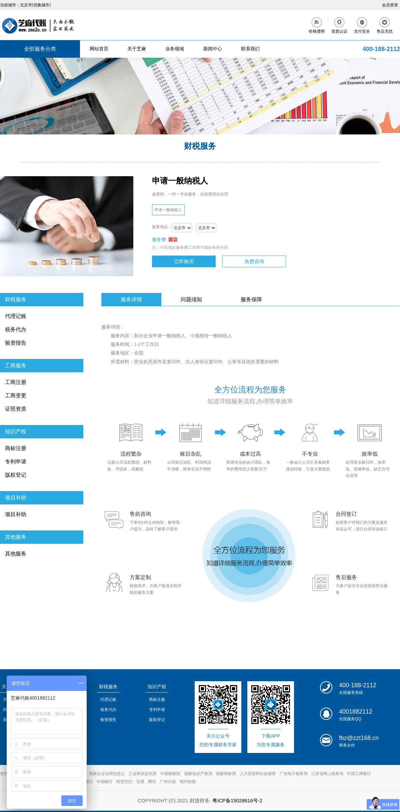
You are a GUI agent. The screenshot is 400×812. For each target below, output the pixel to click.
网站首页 (99, 48)
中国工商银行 (359, 773)
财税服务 (15, 299)
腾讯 (152, 781)
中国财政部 (170, 773)
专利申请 (15, 461)
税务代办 (15, 329)
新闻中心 (212, 48)
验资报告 (15, 343)
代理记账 (15, 316)
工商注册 (15, 382)
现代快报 (188, 781)
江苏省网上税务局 (327, 773)
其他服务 (15, 537)
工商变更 (15, 395)
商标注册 (15, 448)
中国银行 (105, 781)
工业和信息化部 (143, 773)
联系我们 (250, 48)
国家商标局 (226, 773)
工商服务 (15, 365)
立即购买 (184, 261)
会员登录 (390, 5)
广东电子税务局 (294, 773)
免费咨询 (254, 261)
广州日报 (168, 781)
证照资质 (15, 409)
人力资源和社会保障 (258, 773)
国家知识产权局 (198, 773)
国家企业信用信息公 (107, 773)
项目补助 (15, 497)
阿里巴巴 (124, 781)
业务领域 (174, 48)
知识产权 (15, 431)
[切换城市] (41, 5)
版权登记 (15, 475)
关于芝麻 (136, 48)
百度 (140, 781)
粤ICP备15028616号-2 (237, 800)
